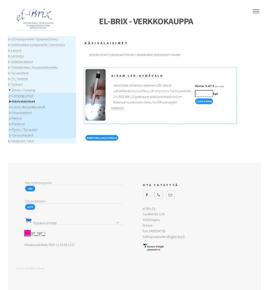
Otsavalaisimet (22, 113)
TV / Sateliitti (19, 79)
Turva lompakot (22, 135)
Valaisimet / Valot (22, 141)
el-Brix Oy (149, 208)
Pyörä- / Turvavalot (24, 130)
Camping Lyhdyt (22, 96)
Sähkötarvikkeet (22, 62)
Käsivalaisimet (23, 101)
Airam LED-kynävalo (137, 76)
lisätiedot (117, 108)
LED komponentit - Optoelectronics (34, 39)
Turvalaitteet (19, 73)
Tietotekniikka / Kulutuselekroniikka (34, 67)
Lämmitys (17, 56)
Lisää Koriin (204, 101)
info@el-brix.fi (175, 237)
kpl (215, 94)
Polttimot (18, 124)
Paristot (17, 118)
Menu (256, 11)
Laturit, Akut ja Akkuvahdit (28, 107)
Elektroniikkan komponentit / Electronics (38, 45)
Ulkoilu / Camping (23, 90)
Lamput (16, 50)
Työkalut (16, 84)
